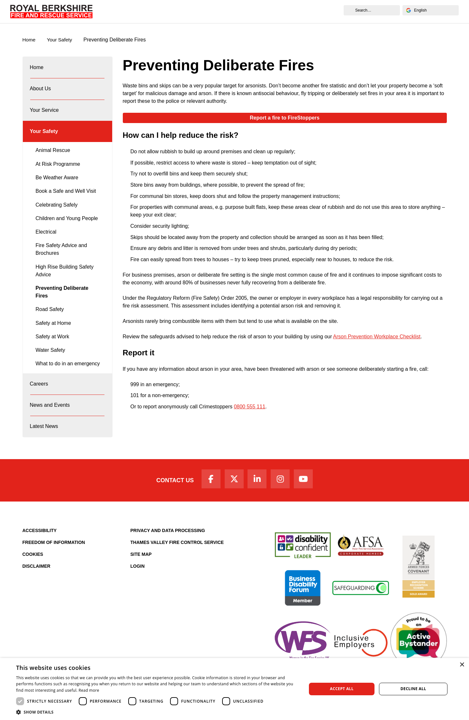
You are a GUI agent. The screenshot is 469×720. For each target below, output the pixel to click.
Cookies (33, 569)
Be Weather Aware (57, 185)
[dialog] (234, 689)
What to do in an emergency (68, 371)
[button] (157, 712)
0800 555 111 (249, 407)
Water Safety (50, 357)
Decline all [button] (413, 688)
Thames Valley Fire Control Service (177, 557)
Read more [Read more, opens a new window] (89, 690)
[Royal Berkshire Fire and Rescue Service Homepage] (51, 11)
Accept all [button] (342, 688)
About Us (132, 11)
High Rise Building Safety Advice (65, 278)
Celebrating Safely (57, 212)
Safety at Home (53, 330)
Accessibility (40, 545)
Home (105, 11)
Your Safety (205, 11)
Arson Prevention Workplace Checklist (376, 337)
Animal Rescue (53, 158)
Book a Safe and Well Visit (66, 198)
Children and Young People (67, 226)
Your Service (167, 11)
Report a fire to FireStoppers (285, 118)
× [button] (461, 664)
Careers (236, 11)
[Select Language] (430, 10)
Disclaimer (36, 581)
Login (138, 581)
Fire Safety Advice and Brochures (61, 256)
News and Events (317, 11)
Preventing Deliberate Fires (62, 299)
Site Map (141, 569)
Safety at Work (52, 344)
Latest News (44, 438)
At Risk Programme (58, 171)
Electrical (46, 239)
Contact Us (171, 494)
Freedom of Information (54, 557)
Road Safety (50, 317)
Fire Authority (271, 11)
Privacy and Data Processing (168, 545)
